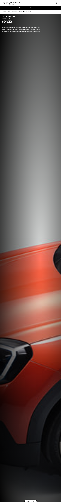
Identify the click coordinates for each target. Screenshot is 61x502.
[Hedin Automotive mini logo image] (11, 3)
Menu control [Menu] (57, 3)
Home (4, 11)
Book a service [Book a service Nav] (23, 8)
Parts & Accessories (12, 11)
